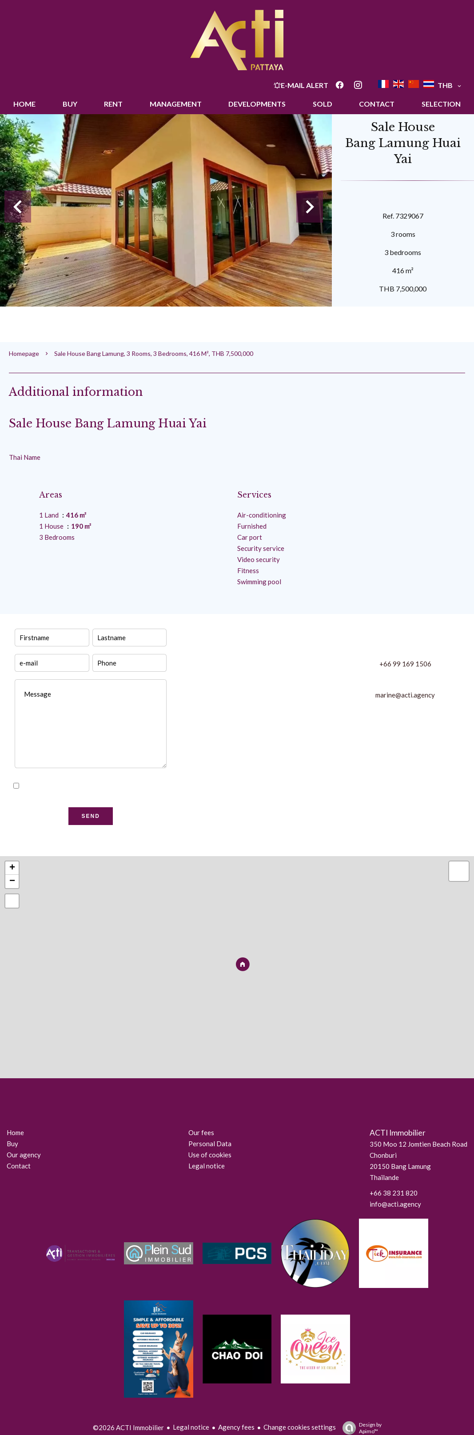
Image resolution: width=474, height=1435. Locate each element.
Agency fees (236, 1427)
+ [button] (12, 868)
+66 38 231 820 (394, 1193)
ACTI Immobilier (398, 1132)
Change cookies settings (299, 1427)
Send (91, 816)
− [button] (12, 881)
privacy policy (122, 786)
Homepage (24, 353)
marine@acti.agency (405, 695)
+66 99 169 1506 (405, 664)
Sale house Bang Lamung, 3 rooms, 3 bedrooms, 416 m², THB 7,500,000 (153, 353)
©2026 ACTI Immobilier (128, 1427)
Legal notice (191, 1427)
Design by (360, 1428)
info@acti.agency (395, 1204)
